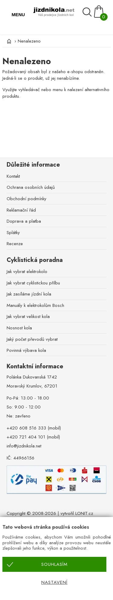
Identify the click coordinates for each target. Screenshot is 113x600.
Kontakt (13, 176)
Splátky (13, 232)
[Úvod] (8, 41)
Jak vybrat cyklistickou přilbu (33, 283)
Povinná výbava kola (26, 350)
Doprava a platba (24, 221)
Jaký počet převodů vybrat (32, 339)
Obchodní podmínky (26, 198)
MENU (18, 14)
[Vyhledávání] (88, 12)
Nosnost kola (19, 328)
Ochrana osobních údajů (31, 187)
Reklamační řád (21, 210)
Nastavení (54, 582)
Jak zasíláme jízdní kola (29, 294)
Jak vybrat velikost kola (28, 316)
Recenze (15, 243)
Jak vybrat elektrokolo (27, 271)
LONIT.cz (84, 513)
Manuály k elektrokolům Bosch (35, 305)
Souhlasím (54, 564)
